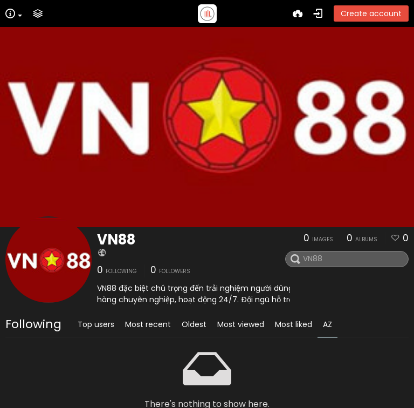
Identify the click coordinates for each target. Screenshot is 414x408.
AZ (327, 324)
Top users (96, 324)
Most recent (148, 324)
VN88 (116, 239)
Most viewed (240, 324)
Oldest (194, 324)
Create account (371, 13)
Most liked (293, 324)
